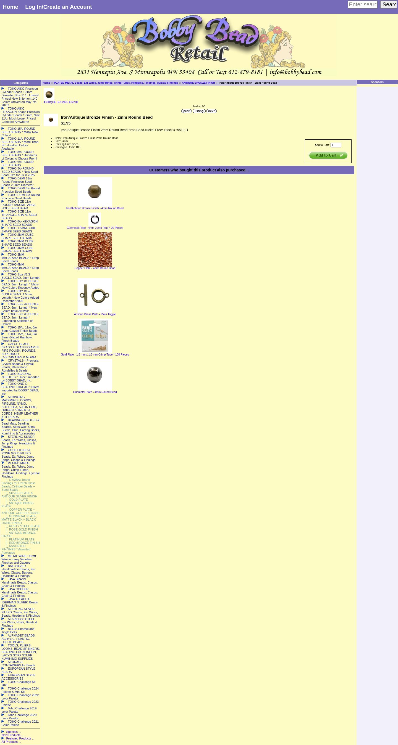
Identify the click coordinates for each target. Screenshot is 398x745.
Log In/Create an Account (58, 7)
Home (10, 7)
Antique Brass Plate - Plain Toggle (95, 314)
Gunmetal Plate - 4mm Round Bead (95, 392)
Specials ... (13, 731)
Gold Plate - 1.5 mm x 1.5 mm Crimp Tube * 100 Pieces (95, 354)
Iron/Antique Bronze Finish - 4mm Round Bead (95, 208)
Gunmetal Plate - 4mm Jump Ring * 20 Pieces (95, 227)
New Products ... (12, 735)
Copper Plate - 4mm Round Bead (95, 268)
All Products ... (11, 741)
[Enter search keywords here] (363, 5)
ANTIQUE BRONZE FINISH (198, 82)
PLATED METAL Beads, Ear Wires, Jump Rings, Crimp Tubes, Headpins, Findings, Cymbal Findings (116, 82)
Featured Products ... (20, 738)
